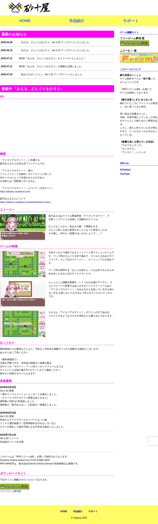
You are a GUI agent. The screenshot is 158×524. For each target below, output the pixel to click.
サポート (131, 21)
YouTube (125, 174)
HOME (25, 21)
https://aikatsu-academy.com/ (15, 191)
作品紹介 (76, 21)
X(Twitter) (125, 169)
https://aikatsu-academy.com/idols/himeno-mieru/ (25, 202)
